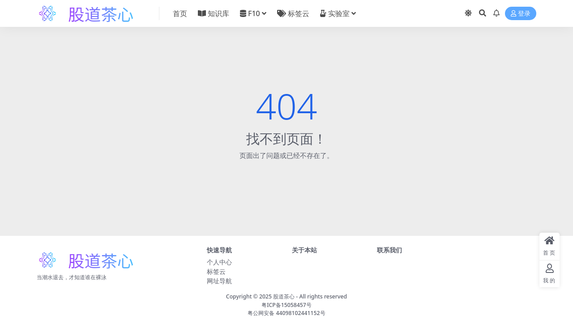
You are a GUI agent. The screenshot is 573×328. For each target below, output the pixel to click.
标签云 (216, 271)
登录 (520, 13)
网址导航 (219, 281)
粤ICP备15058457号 (286, 305)
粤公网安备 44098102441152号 (286, 313)
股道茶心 (284, 296)
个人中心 (219, 262)
